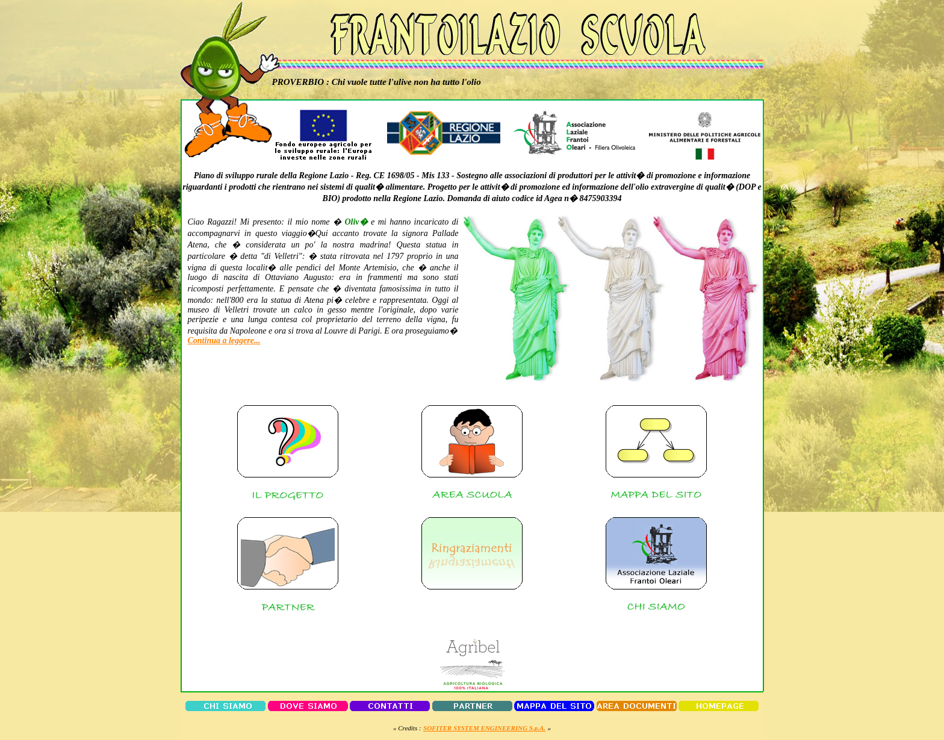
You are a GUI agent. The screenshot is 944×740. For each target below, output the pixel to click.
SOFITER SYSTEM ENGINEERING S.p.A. (484, 728)
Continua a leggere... (224, 340)
